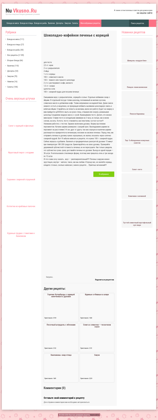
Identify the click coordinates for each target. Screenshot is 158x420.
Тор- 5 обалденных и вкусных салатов (137, 141)
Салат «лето (137, 169)
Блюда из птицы (26, 23)
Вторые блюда (13, 60)
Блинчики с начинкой (137, 196)
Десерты (59, 23)
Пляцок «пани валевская (137, 87)
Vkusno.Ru (21, 10)
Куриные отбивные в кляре (97, 294)
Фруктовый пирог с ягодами (21, 152)
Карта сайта (94, 415)
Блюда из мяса (13, 23)
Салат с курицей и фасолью (20, 125)
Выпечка (51, 23)
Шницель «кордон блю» (137, 61)
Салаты (75, 23)
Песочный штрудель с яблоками (61, 325)
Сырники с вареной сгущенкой (21, 179)
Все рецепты (12, 55)
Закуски (68, 23)
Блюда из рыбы (40, 23)
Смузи (97, 355)
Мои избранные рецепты (90, 23)
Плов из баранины (137, 114)
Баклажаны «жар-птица (61, 355)
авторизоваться (83, 402)
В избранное (104, 174)
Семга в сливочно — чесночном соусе (97, 326)
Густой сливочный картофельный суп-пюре (137, 224)
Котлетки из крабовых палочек (21, 206)
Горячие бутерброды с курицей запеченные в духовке (61, 295)
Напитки (10, 81)
